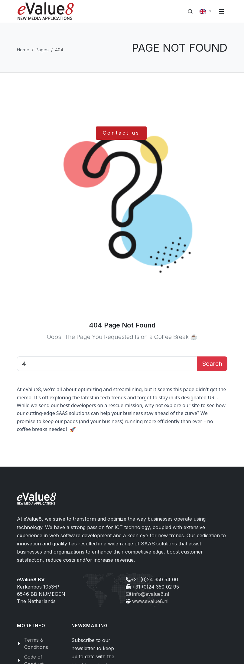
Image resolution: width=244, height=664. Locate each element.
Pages (42, 49)
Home (23, 49)
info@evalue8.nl (150, 594)
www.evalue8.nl (150, 601)
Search (212, 363)
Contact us (121, 133)
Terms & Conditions (36, 643)
